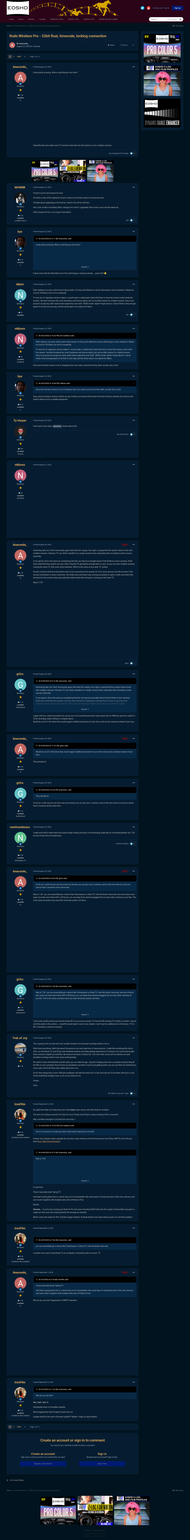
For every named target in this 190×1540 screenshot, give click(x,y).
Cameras (36, 46)
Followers (124, 45)
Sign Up (177, 8)
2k (20, 357)
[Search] (158, 19)
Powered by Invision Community (95, 1536)
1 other (126, 1093)
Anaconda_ (23, 44)
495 (20, 449)
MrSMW (20, 187)
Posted (42, 67)
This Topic (173, 19)
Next (19, 57)
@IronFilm (57, 426)
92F (109, 1093)
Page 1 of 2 (35, 57)
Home (11, 19)
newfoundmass (20, 827)
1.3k (20, 1066)
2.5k (20, 855)
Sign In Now (102, 1464)
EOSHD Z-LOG (89, 19)
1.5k (20, 95)
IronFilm (126, 434)
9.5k (20, 1132)
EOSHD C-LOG (73, 19)
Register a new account (43, 1464)
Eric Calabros (65, 336)
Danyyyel (115, 153)
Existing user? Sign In (161, 8)
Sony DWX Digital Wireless (49, 1141)
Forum (20, 19)
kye (110, 153)
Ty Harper (125, 153)
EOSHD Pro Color (56, 19)
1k (20, 313)
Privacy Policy (99, 1530)
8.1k (20, 260)
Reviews (31, 19)
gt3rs (127, 663)
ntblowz (20, 328)
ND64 (19, 284)
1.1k (20, 702)
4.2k (20, 215)
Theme (88, 1530)
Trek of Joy (20, 1038)
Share (111, 45)
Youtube (42, 19)
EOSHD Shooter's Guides (108, 19)
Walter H (114, 1093)
